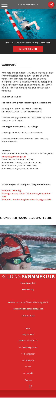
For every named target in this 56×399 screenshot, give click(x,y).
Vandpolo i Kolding (11, 190)
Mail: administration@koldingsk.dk (28, 308)
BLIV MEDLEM (28, 48)
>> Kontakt (28, 373)
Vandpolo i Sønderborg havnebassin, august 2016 (26, 199)
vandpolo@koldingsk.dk (13, 156)
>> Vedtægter (28, 360)
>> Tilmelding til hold (28, 347)
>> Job (28, 366)
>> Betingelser (28, 353)
